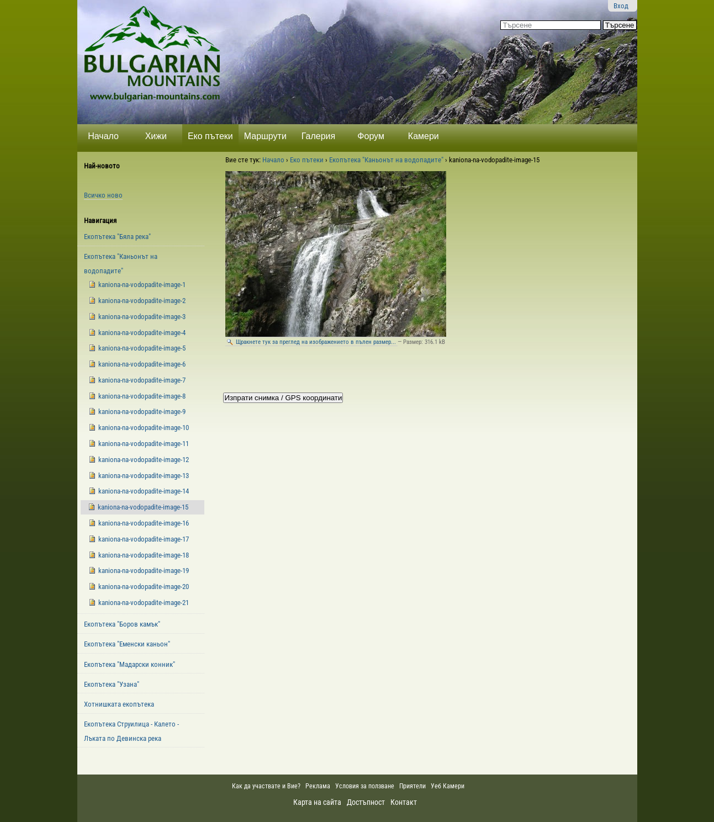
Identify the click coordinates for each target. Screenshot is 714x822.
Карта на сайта (317, 802)
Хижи (156, 136)
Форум (370, 136)
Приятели (412, 786)
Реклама (317, 786)
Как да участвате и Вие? (266, 786)
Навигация (100, 220)
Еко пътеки (210, 136)
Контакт (403, 802)
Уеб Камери (448, 786)
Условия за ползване (364, 786)
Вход (620, 6)
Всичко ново (103, 195)
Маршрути (265, 136)
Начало (103, 136)
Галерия (318, 136)
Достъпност (366, 802)
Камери (423, 136)
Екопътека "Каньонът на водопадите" (386, 160)
